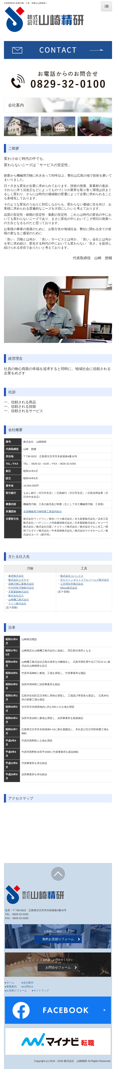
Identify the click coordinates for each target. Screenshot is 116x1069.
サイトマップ (41, 990)
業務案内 (11, 986)
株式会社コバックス (71, 575)
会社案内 (28, 982)
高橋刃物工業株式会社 (21, 583)
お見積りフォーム (19, 990)
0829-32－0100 (40, 463)
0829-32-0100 (20, 914)
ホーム (10, 982)
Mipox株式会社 (68, 587)
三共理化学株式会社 (71, 583)
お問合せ (28, 986)
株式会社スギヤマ (18, 579)
